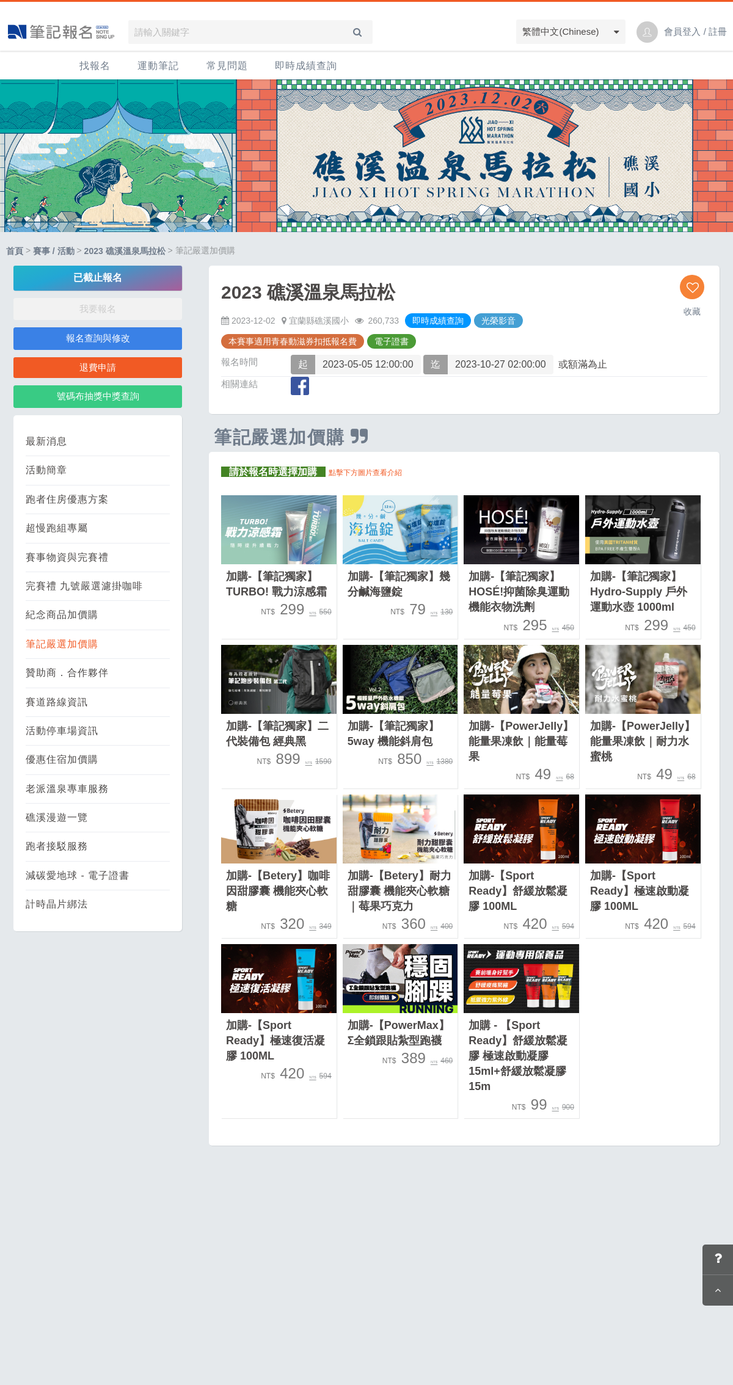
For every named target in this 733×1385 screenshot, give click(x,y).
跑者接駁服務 (57, 846)
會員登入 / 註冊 (695, 31)
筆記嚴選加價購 (62, 644)
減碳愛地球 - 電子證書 (77, 875)
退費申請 (97, 367)
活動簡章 (46, 470)
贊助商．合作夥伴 (67, 672)
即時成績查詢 (306, 65)
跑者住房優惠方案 (67, 499)
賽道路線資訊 (57, 702)
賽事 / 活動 (54, 251)
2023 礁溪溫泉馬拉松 (125, 251)
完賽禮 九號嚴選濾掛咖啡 (84, 586)
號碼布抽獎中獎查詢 (98, 396)
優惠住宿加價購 (62, 759)
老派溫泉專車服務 (67, 788)
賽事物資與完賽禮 (67, 557)
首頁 (14, 251)
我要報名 (97, 309)
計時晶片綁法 (57, 904)
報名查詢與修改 (98, 338)
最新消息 (46, 441)
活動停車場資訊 (62, 730)
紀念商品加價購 (62, 614)
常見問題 (227, 65)
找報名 (95, 65)
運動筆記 (158, 65)
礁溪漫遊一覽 (57, 817)
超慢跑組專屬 (57, 528)
